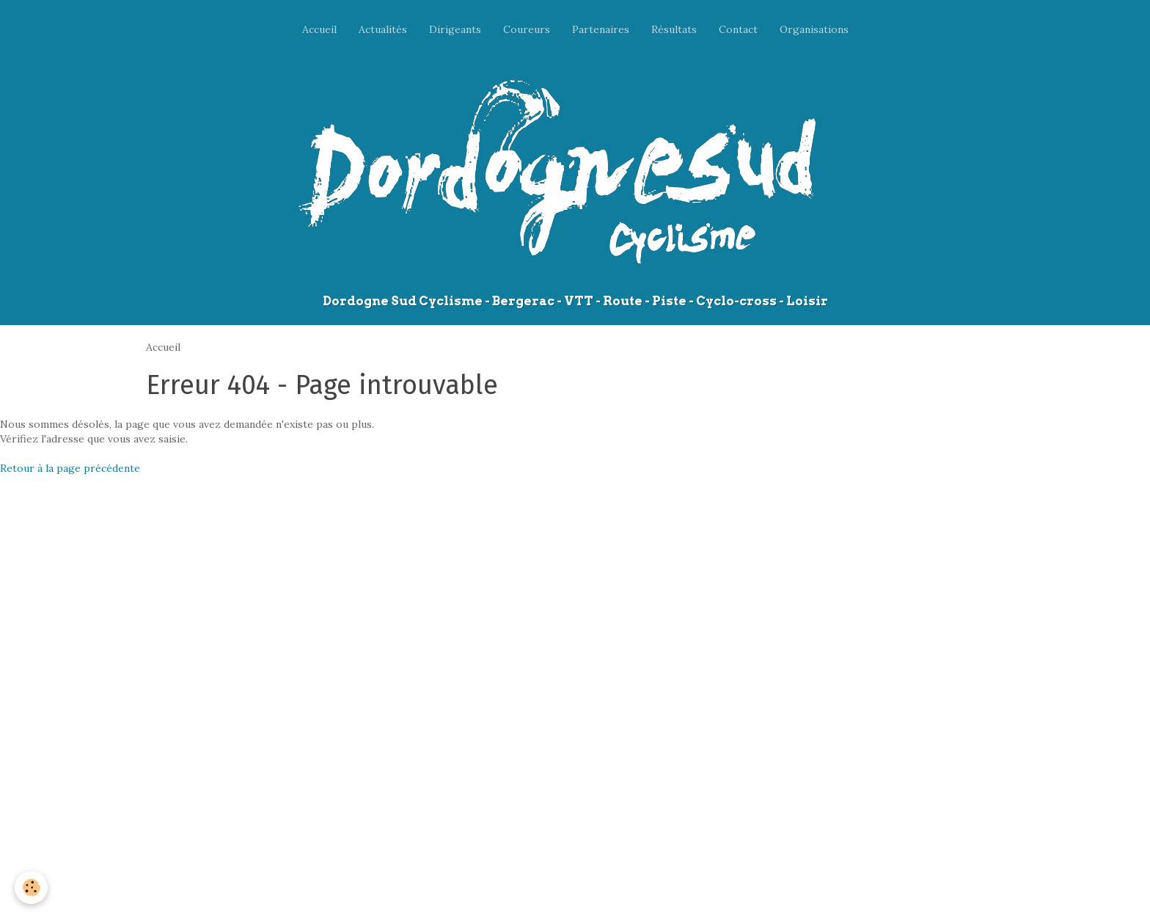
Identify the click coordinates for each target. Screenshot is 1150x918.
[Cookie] (31, 887)
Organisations (814, 29)
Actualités (383, 29)
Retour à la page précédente (70, 468)
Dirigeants (455, 29)
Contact (738, 29)
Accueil (319, 29)
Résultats (674, 29)
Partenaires (600, 29)
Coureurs (526, 29)
